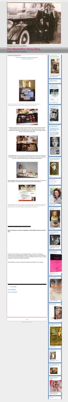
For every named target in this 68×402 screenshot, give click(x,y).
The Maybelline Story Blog (23, 48)
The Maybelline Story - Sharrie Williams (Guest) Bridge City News (55, 129)
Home (27, 319)
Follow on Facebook (53, 181)
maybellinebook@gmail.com (27, 58)
